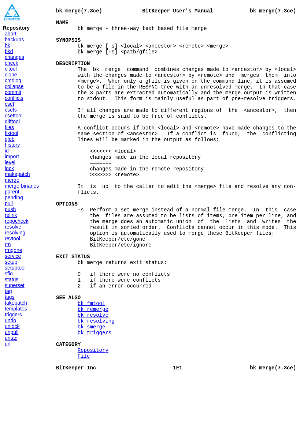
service (13, 256)
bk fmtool (92, 358)
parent (12, 192)
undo (10, 320)
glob (9, 139)
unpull (11, 332)
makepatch (17, 174)
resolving (15, 233)
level (10, 162)
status (11, 279)
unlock (12, 326)
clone (11, 75)
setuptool (15, 268)
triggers (13, 314)
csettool (13, 115)
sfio (9, 273)
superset (15, 285)
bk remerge (93, 365)
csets (11, 110)
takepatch (16, 303)
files (9, 127)
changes (14, 57)
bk (7, 45)
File (84, 421)
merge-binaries (22, 186)
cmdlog (13, 80)
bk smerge (92, 386)
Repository (93, 414)
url (8, 344)
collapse (14, 86)
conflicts (14, 98)
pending (14, 197)
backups (14, 39)
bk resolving (96, 379)
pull (9, 203)
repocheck (17, 221)
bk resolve (93, 372)
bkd (9, 51)
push (10, 209)
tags (9, 297)
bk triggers (94, 393)
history (12, 145)
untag (11, 338)
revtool (12, 238)
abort (10, 34)
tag (8, 291)
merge (12, 180)
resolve (13, 227)
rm (8, 244)
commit (13, 92)
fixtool (11, 133)
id (7, 151)
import (12, 156)
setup (11, 262)
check (11, 63)
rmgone (13, 250)
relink (11, 215)
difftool (12, 121)
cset (9, 104)
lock (9, 168)
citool (11, 69)
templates (16, 309)
